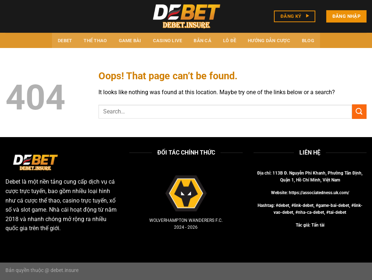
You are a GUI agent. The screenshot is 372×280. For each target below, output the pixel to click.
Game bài (130, 40)
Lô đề (229, 40)
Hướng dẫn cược (269, 40)
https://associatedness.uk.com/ (319, 192)
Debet (65, 40)
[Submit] (359, 111)
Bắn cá (202, 40)
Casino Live (167, 40)
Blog (308, 40)
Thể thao (95, 40)
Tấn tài (317, 225)
